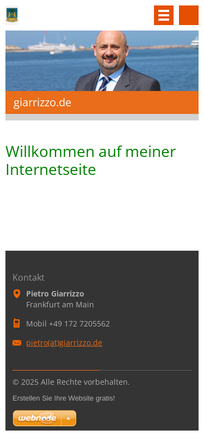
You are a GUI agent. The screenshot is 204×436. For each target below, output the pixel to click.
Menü (163, 15)
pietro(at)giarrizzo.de (64, 342)
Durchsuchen (189, 15)
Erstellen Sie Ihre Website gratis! (64, 398)
